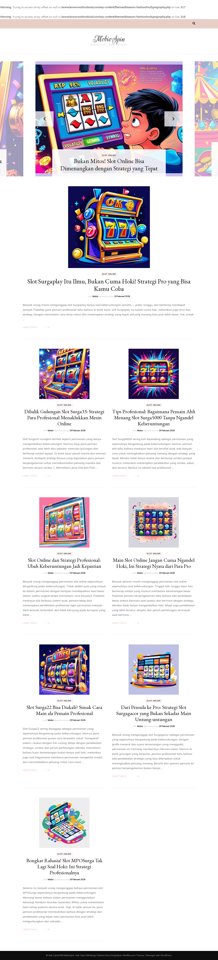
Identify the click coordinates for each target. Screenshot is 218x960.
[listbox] (109, 118)
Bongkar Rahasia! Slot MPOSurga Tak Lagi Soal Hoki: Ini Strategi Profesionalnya (64, 866)
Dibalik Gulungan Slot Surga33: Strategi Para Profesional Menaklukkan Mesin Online (64, 417)
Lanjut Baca (30, 327)
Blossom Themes (135, 955)
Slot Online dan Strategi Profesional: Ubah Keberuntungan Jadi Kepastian (64, 563)
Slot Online (109, 155)
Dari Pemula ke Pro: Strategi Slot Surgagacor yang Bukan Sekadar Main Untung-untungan (153, 713)
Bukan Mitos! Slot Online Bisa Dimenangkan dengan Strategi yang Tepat (109, 164)
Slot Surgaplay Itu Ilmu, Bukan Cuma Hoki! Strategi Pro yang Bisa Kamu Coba (109, 285)
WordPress (166, 955)
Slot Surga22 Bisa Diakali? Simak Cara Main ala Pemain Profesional (64, 710)
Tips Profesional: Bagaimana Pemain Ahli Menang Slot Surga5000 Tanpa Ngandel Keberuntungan (153, 417)
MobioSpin (109, 39)
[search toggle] (194, 23)
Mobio (95, 296)
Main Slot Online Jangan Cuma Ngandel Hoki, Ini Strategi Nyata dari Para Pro (154, 563)
